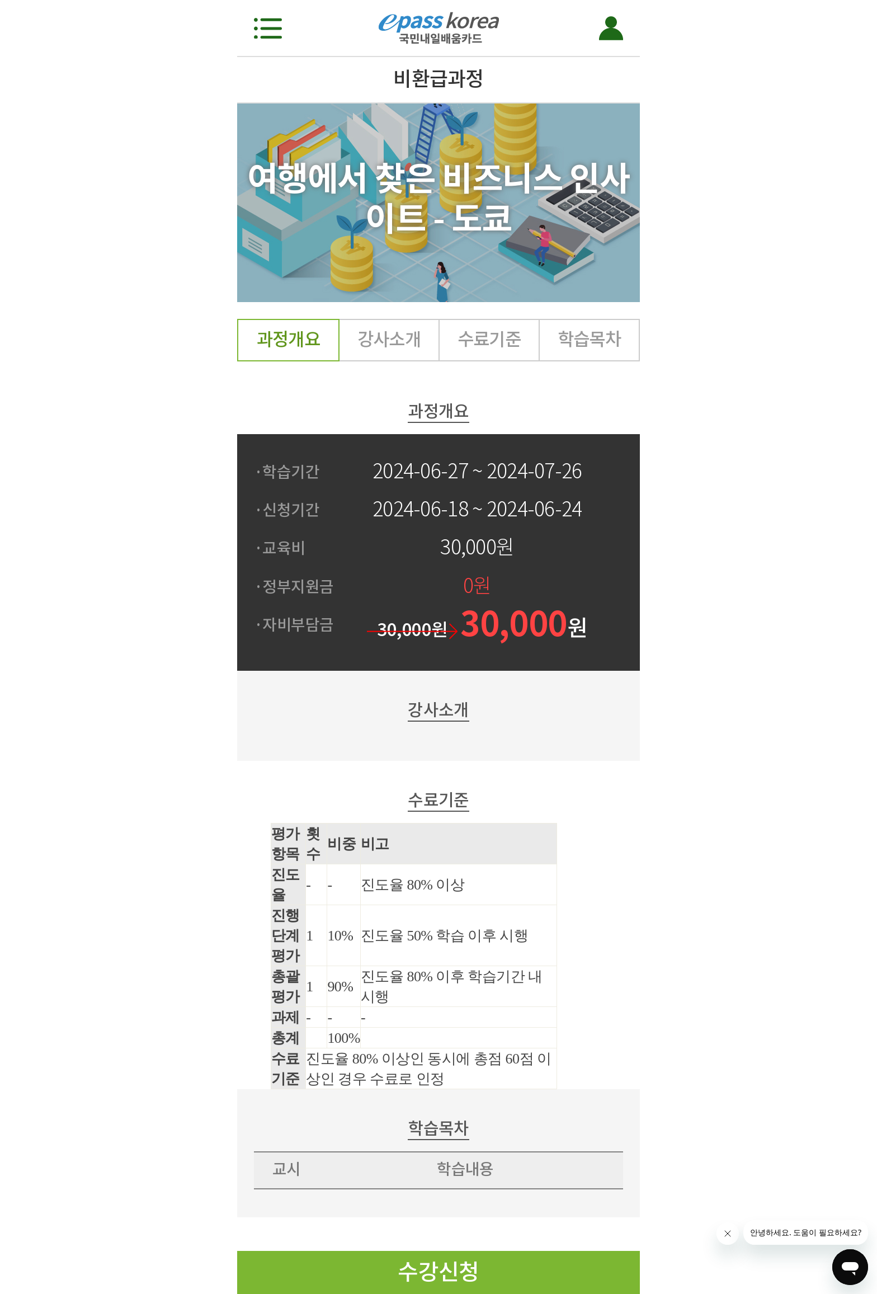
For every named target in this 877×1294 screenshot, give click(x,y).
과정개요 (288, 339)
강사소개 (389, 339)
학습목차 (589, 339)
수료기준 (489, 339)
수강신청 (438, 1272)
